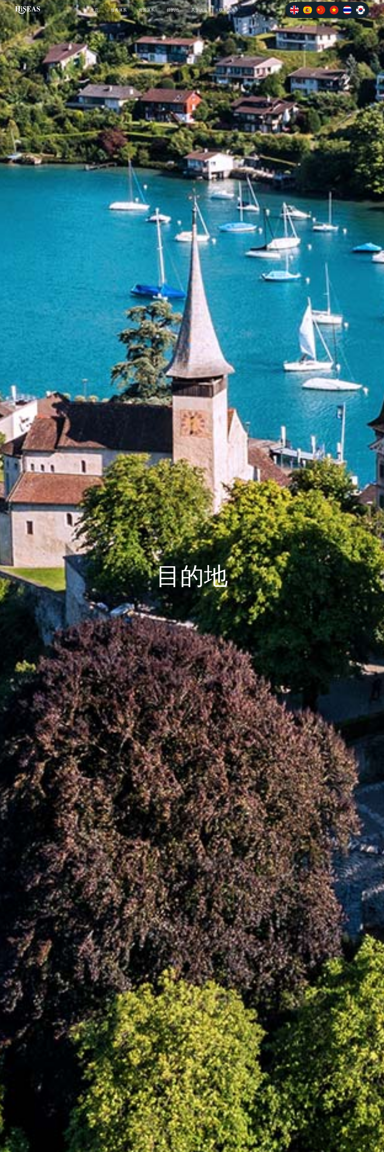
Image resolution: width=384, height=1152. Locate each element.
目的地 (173, 10)
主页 (94, 10)
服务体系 (119, 10)
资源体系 (147, 10)
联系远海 (227, 10)
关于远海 (199, 10)
